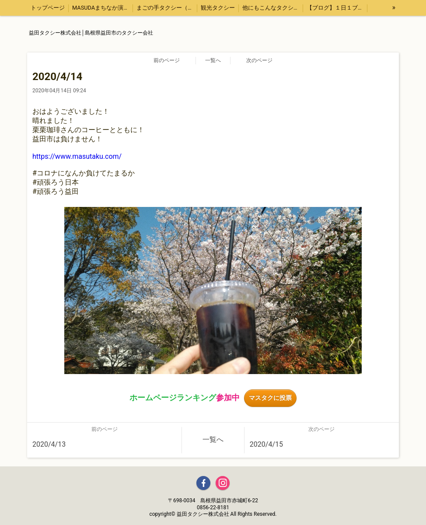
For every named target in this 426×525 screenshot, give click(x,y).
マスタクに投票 (270, 398)
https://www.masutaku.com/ (77, 156)
